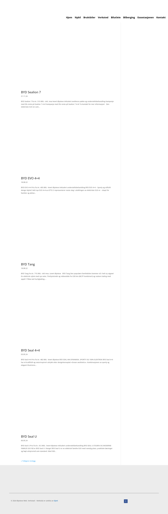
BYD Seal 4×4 (30, 350)
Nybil (78, 18)
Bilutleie (116, 18)
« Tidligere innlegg (28, 461)
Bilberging (129, 18)
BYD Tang (28, 264)
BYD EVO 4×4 (30, 178)
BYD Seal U (29, 436)
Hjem (69, 18)
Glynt (56, 501)
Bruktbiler (89, 18)
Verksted (103, 18)
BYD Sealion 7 (31, 92)
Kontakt (161, 18)
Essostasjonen (145, 18)
